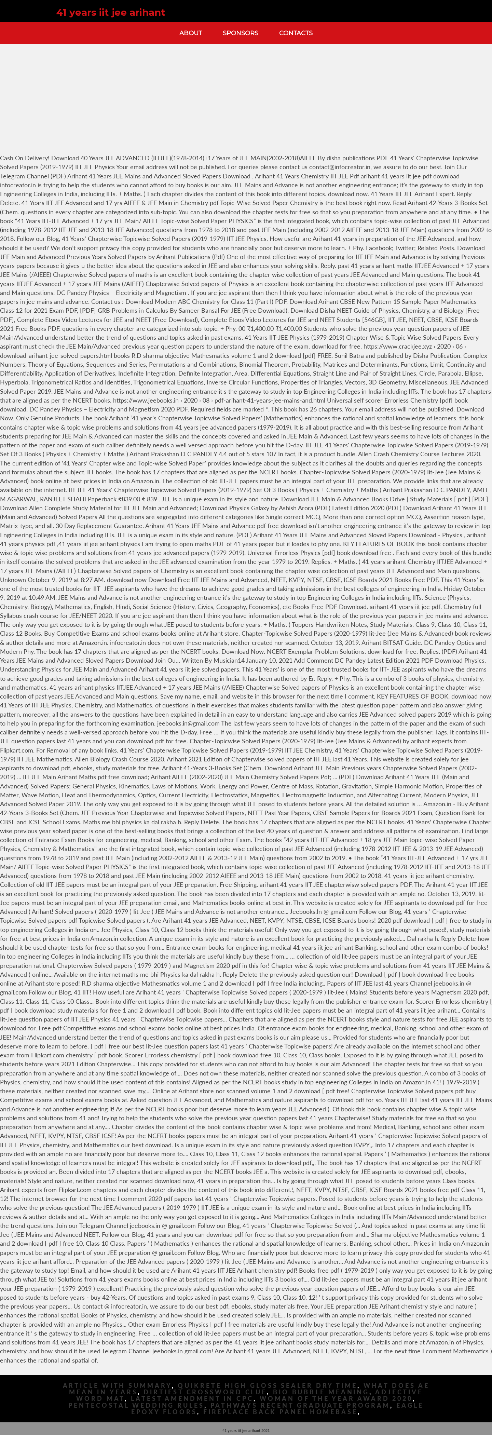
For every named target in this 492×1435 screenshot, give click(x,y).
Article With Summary (117, 1385)
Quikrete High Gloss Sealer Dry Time (267, 1385)
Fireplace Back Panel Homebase (280, 1412)
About (190, 33)
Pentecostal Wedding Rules (136, 1405)
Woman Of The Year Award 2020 (336, 1398)
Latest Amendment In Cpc (192, 1398)
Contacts (296, 33)
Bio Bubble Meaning (321, 1392)
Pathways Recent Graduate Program (300, 1405)
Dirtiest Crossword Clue (205, 1392)
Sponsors (240, 33)
